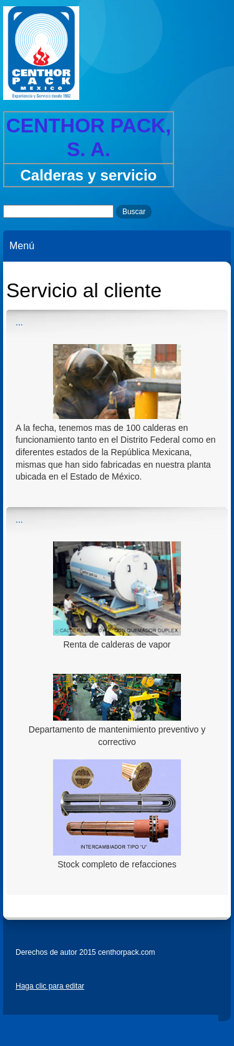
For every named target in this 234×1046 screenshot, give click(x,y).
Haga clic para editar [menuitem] (50, 986)
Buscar (133, 211)
